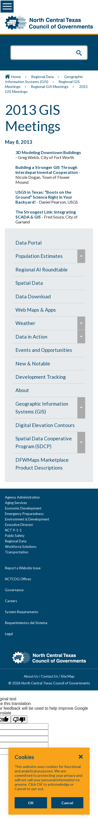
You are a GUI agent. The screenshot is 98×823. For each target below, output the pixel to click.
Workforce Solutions (20, 546)
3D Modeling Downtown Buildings (48, 152)
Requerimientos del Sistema (26, 623)
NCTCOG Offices (18, 579)
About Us (31, 676)
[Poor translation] (19, 719)
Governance (14, 590)
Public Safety (15, 536)
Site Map (67, 676)
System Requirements (21, 612)
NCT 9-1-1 (13, 530)
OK (31, 803)
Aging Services (16, 503)
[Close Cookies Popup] (80, 756)
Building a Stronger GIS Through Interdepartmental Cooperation (46, 170)
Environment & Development (27, 519)
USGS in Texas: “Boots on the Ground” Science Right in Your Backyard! (43, 197)
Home (16, 76)
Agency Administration (22, 497)
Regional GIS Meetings (49, 86)
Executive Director (19, 525)
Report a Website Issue (23, 568)
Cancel (67, 803)
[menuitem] (49, 242)
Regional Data (42, 76)
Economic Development (23, 508)
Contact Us (49, 676)
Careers (11, 601)
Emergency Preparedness (24, 514)
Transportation (16, 552)
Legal (9, 634)
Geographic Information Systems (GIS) (44, 79)
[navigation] (49, 355)
